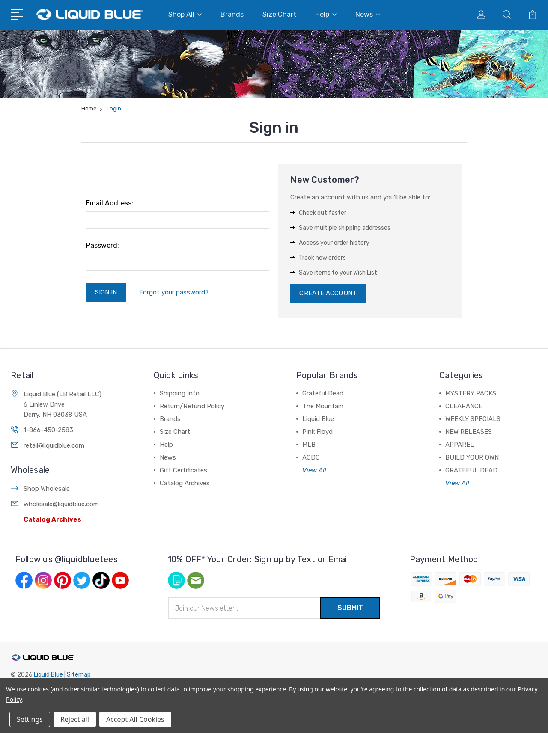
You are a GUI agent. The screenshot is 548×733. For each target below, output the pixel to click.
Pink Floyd (317, 432)
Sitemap (79, 674)
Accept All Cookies (135, 719)
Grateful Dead (322, 393)
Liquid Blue (318, 419)
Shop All (185, 14)
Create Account (327, 293)
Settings (30, 719)
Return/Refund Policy (192, 406)
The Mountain (322, 406)
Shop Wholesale (47, 489)
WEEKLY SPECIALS (472, 419)
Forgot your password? (174, 292)
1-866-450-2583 (48, 430)
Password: (102, 245)
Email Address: (109, 203)
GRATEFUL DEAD (471, 470)
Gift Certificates (183, 470)
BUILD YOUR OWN (472, 457)
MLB (309, 444)
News (367, 14)
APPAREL (459, 444)
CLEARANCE (463, 406)
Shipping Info (180, 393)
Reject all (74, 719)
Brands (232, 14)
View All (314, 470)
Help (326, 14)
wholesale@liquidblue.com (61, 504)
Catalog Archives (52, 519)
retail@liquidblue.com (54, 445)
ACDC (311, 457)
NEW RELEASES (468, 432)
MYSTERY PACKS (470, 393)
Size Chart (279, 14)
